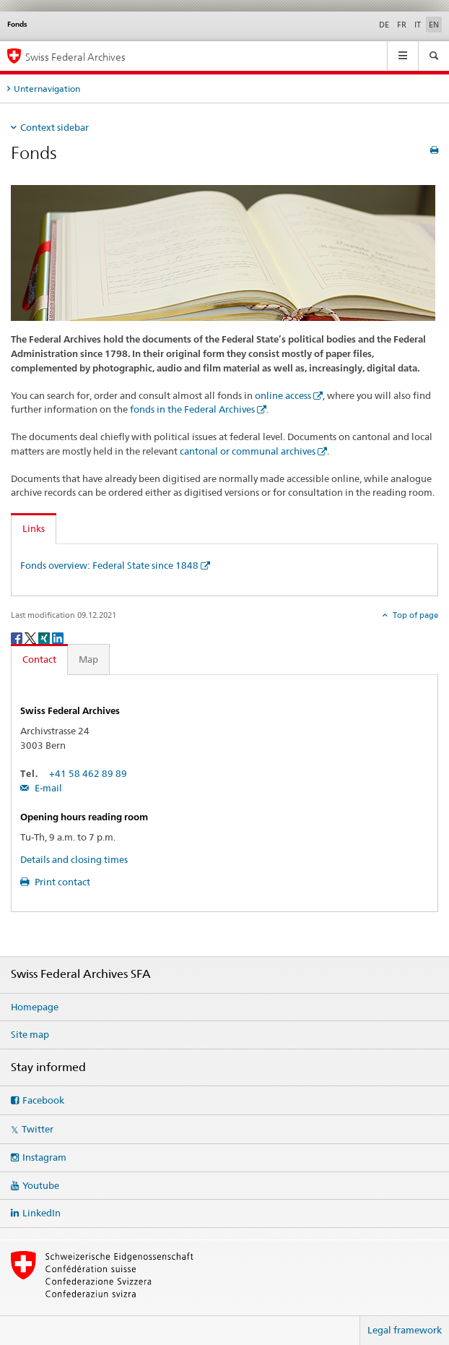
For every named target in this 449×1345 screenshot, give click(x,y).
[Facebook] (18, 637)
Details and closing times (74, 859)
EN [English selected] (434, 25)
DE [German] (384, 25)
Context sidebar (54, 127)
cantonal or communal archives (247, 451)
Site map (30, 1034)
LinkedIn (41, 1213)
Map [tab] (88, 659)
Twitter (37, 1129)
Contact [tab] (39, 659)
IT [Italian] (417, 25)
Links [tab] (33, 528)
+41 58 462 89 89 (88, 773)
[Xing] (45, 637)
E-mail (47, 788)
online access (283, 395)
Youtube (40, 1185)
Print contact (61, 882)
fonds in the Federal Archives (192, 409)
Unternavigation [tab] (47, 88)
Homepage (34, 1007)
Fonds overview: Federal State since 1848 (109, 565)
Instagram (44, 1157)
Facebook (43, 1100)
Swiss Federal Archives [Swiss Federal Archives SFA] (75, 57)
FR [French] (401, 25)
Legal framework (404, 1330)
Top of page (414, 615)
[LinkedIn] (58, 637)
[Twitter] (31, 637)
